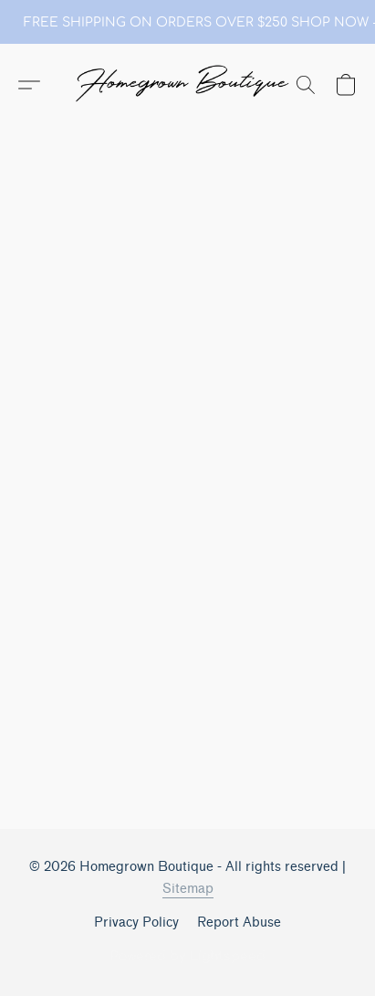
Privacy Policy (136, 922)
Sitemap (188, 888)
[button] (188, 85)
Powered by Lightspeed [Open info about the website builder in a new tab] (188, 956)
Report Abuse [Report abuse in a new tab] (239, 922)
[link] (188, 23)
